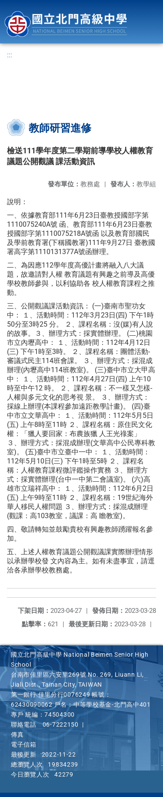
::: (9, 55)
